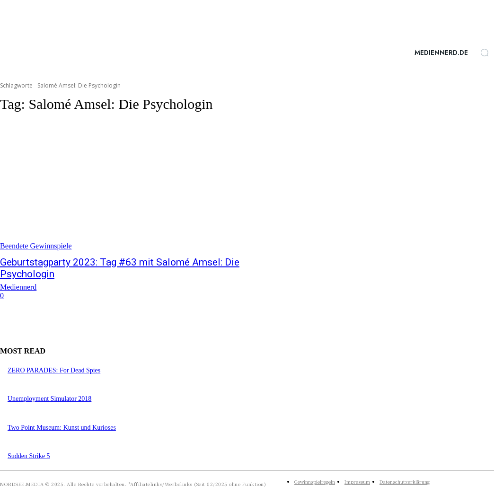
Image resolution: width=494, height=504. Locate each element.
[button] (484, 52)
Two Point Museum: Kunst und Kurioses (62, 427)
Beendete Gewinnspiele (36, 246)
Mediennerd (18, 287)
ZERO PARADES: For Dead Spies (54, 370)
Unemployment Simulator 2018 (49, 398)
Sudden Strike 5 (29, 456)
